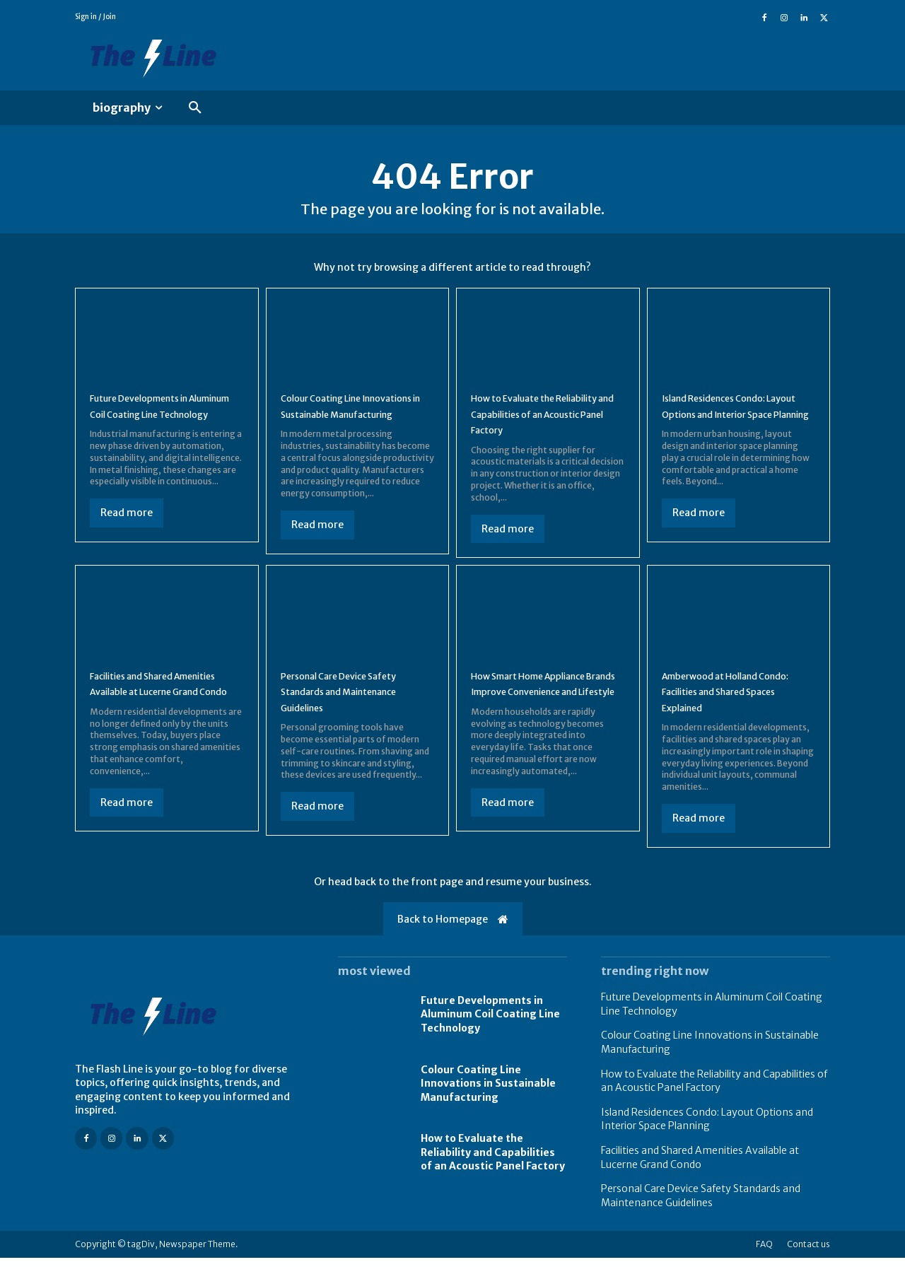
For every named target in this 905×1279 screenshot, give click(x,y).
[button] (195, 108)
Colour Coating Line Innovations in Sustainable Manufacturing (350, 422)
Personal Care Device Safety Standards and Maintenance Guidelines (355, 712)
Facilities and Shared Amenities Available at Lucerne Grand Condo (148, 712)
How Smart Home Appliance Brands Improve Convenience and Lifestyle (544, 712)
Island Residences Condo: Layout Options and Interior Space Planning (736, 422)
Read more (126, 537)
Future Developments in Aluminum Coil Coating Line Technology (160, 422)
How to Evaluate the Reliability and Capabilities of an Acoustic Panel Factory (547, 422)
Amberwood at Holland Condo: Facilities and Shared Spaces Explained (736, 712)
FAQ (764, 1265)
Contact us (808, 1265)
